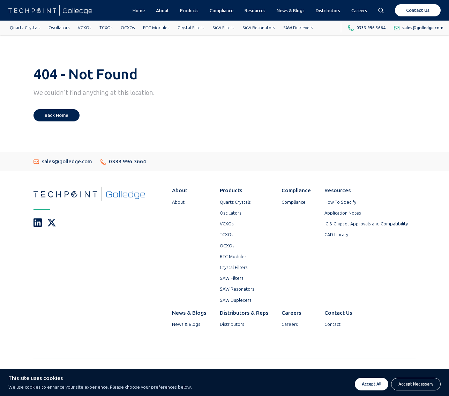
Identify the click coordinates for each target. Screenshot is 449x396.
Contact (332, 324)
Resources (255, 10)
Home (139, 10)
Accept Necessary (415, 384)
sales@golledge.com (62, 161)
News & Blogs (291, 10)
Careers (359, 10)
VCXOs (84, 27)
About (162, 10)
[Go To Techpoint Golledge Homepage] (50, 10)
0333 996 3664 (123, 161)
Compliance (221, 10)
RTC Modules (156, 27)
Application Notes (342, 213)
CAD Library (336, 234)
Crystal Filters (191, 27)
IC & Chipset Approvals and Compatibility (366, 223)
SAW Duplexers (298, 27)
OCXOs (128, 27)
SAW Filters (223, 27)
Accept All (371, 384)
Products (189, 10)
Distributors (328, 10)
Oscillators (58, 27)
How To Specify (340, 202)
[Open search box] (381, 10)
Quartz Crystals (25, 27)
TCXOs (105, 27)
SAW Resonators (258, 27)
